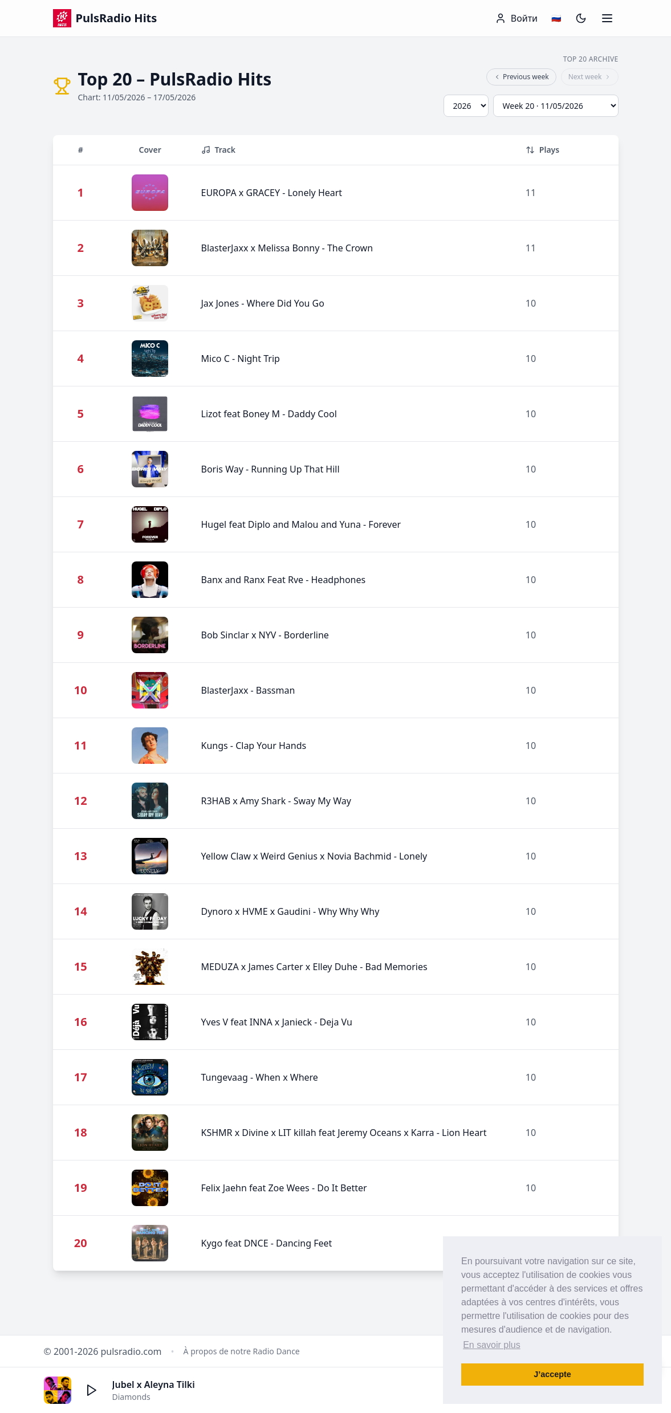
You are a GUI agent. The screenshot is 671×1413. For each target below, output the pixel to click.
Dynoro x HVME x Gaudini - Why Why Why (290, 911)
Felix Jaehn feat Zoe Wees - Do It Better (284, 1188)
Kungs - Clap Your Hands (254, 745)
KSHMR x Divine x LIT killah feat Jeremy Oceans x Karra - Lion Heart (344, 1132)
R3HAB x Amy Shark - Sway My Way (276, 801)
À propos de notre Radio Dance (242, 1351)
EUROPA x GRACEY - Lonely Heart (272, 192)
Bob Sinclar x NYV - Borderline (265, 635)
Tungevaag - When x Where (259, 1077)
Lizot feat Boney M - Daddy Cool (269, 414)
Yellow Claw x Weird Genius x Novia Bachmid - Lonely (314, 856)
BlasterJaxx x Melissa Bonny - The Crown (287, 248)
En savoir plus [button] (491, 1345)
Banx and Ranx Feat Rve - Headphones (283, 579)
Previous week (521, 77)
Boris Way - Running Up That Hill (270, 469)
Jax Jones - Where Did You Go (262, 303)
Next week (589, 77)
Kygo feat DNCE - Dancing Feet (266, 1243)
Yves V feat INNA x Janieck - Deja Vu (276, 1022)
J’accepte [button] (552, 1374)
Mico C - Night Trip (240, 358)
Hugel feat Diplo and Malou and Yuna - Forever (301, 524)
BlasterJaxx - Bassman (248, 690)
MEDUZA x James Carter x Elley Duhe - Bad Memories (314, 966)
